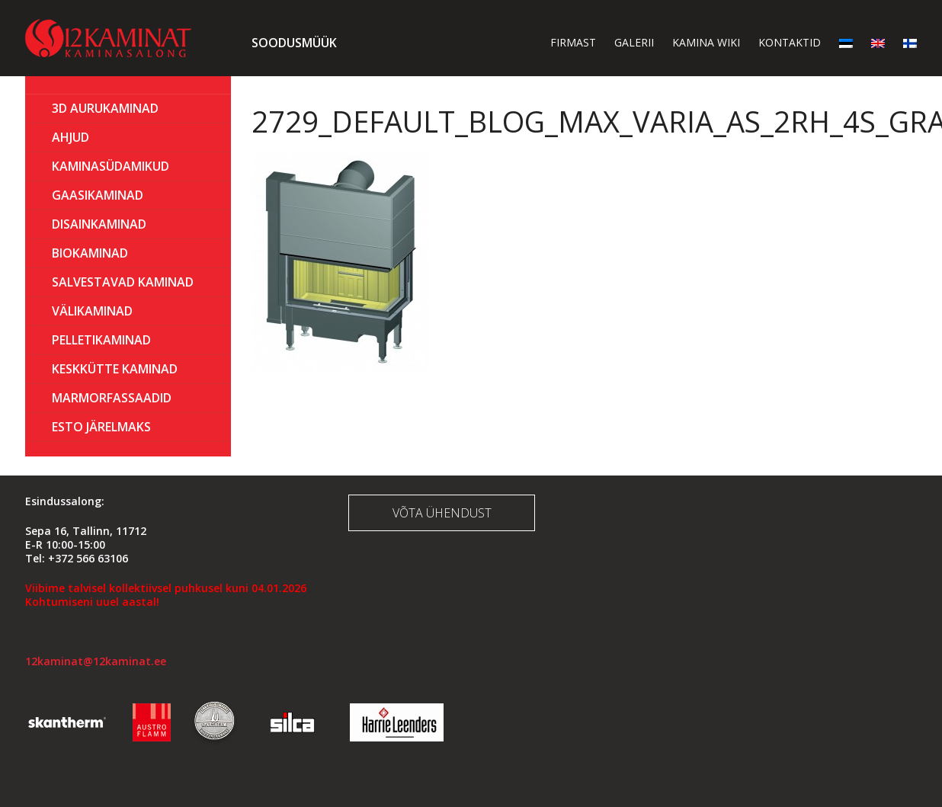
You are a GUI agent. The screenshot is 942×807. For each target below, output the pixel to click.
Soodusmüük (294, 42)
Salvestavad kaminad (123, 282)
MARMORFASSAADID (111, 397)
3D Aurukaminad (105, 108)
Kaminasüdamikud (110, 166)
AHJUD (70, 137)
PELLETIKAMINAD (101, 339)
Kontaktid (789, 42)
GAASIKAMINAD (97, 195)
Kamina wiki (706, 42)
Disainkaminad (99, 224)
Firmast (573, 42)
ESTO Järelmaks (101, 426)
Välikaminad (92, 311)
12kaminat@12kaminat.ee (95, 661)
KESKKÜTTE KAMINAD (115, 368)
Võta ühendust (442, 512)
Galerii (634, 42)
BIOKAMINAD (90, 253)
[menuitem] (846, 42)
